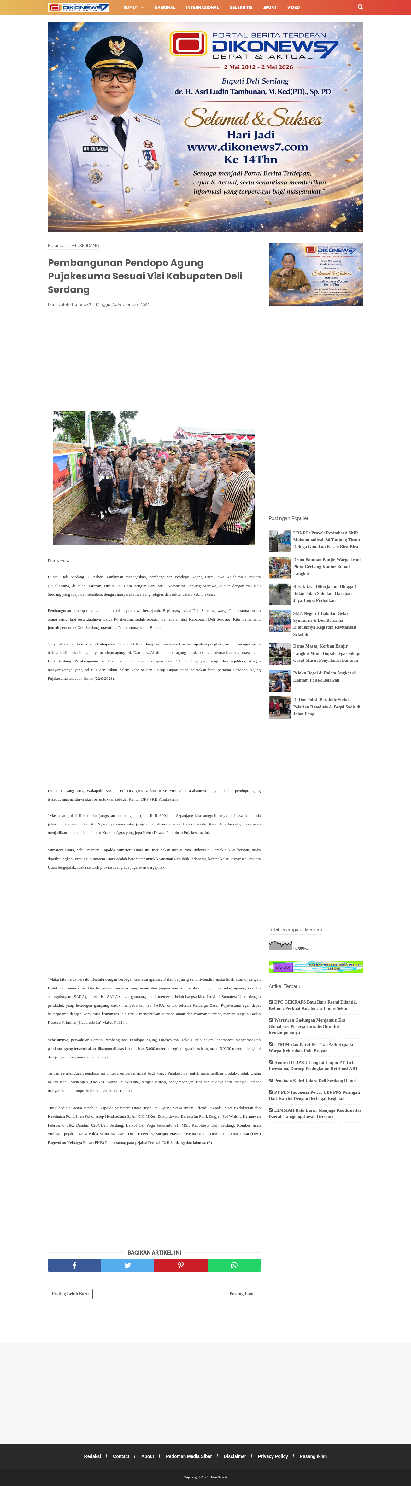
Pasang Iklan (313, 1456)
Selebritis (241, 7)
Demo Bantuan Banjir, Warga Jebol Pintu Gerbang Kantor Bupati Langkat (327, 566)
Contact (121, 1456)
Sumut (131, 7)
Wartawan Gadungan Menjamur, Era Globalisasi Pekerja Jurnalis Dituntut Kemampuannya (307, 1026)
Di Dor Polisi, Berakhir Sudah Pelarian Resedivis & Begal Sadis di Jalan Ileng (327, 706)
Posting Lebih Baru (70, 1293)
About (147, 1456)
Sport (270, 7)
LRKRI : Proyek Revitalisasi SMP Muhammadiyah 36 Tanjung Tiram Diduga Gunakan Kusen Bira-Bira (326, 540)
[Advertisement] (154, 359)
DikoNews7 (218, 1477)
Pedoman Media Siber (189, 1456)
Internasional (202, 7)
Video (293, 7)
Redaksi (92, 1456)
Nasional (165, 7)
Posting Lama (243, 1293)
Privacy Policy (273, 1456)
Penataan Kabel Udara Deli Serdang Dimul (315, 1080)
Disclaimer (235, 1456)
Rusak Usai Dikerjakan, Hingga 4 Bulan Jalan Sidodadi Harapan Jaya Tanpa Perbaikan (325, 593)
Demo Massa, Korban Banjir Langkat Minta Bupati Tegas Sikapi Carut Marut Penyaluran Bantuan (327, 653)
